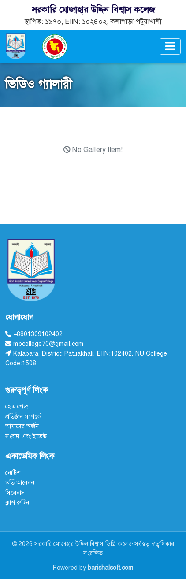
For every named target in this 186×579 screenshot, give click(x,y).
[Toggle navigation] (170, 46)
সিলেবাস (15, 493)
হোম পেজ (16, 406)
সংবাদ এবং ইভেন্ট (26, 436)
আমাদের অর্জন (22, 426)
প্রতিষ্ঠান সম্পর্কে (23, 416)
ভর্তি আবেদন (19, 482)
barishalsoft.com (111, 568)
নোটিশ (13, 473)
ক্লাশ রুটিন (17, 502)
